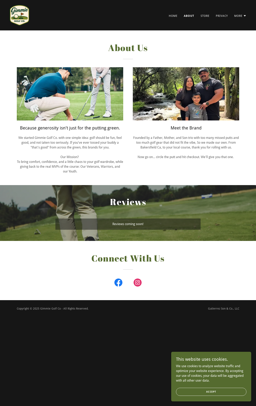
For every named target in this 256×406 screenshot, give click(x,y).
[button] (240, 15)
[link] (19, 15)
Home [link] (173, 15)
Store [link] (205, 15)
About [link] (189, 15)
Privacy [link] (222, 15)
